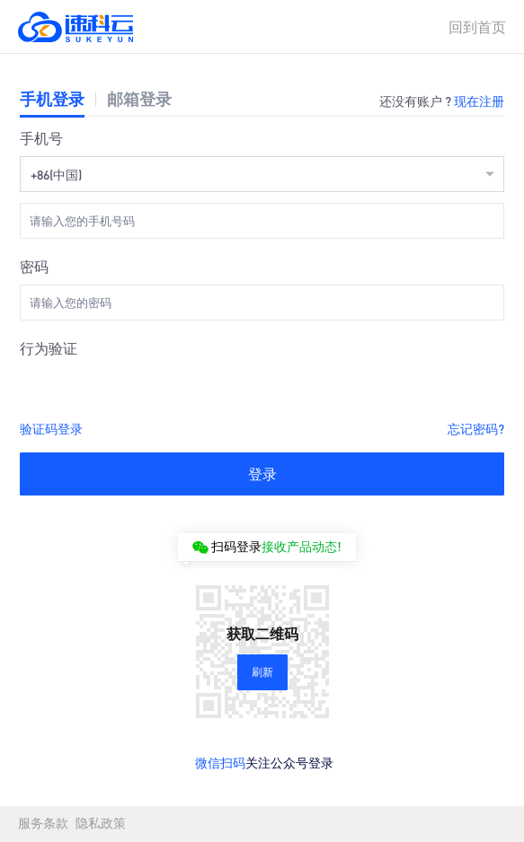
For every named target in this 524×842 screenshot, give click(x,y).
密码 (34, 266)
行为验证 (48, 347)
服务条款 (43, 823)
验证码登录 (51, 428)
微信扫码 (220, 762)
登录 (262, 473)
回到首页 (477, 26)
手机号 (41, 137)
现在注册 (479, 100)
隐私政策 (100, 823)
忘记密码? (476, 428)
